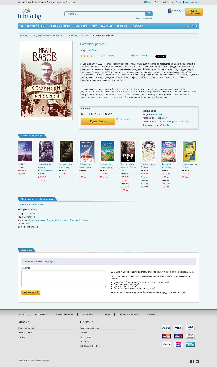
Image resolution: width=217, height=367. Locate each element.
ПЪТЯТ (21, 164)
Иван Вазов (92, 50)
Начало (24, 35)
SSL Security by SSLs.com (92, 346)
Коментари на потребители (30, 204)
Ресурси (21, 337)
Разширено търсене (143, 18)
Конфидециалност (26, 328)
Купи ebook (98, 121)
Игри (94, 26)
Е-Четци (106, 314)
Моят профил (192, 2)
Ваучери (122, 26)
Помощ (148, 2)
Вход (179, 2)
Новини (83, 332)
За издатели (86, 337)
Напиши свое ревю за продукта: (40, 261)
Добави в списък (138, 56)
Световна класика (78, 35)
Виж (165, 118)
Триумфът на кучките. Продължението (45, 167)
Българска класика (79, 220)
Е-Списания (81, 26)
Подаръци (107, 26)
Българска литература (57, 220)
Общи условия (25, 332)
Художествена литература (48, 35)
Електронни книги (59, 26)
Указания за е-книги (128, 314)
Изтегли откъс (124, 119)
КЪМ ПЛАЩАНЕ (194, 12)
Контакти (191, 26)
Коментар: (26, 268)
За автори (84, 341)
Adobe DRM (156, 114)
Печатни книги (35, 26)
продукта (178, 10)
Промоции (137, 26)
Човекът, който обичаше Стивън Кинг (128, 167)
